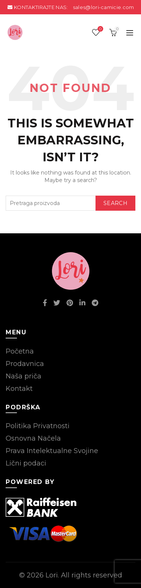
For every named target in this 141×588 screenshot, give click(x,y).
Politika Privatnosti (38, 426)
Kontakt (19, 388)
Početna (20, 351)
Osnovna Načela (33, 438)
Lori (51, 575)
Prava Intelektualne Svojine (52, 451)
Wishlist (100, 29)
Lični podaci (26, 463)
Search (115, 203)
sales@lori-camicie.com (103, 7)
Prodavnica (25, 364)
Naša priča (23, 376)
